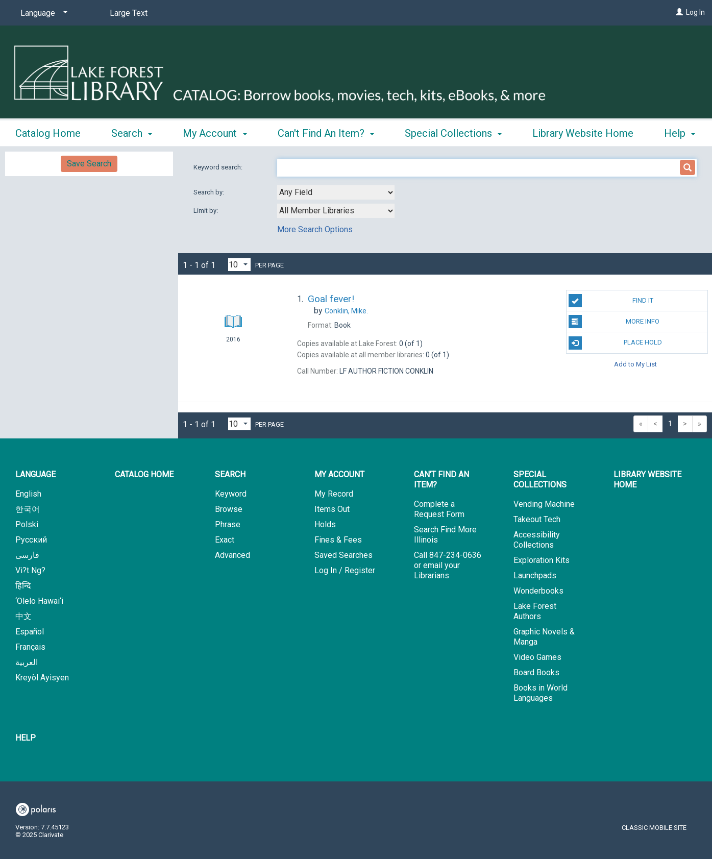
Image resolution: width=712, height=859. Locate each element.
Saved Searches (343, 555)
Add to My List (635, 364)
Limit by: (206, 210)
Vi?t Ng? (30, 570)
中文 (23, 616)
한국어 (27, 509)
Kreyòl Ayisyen (42, 677)
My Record (333, 494)
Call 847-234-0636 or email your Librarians (447, 565)
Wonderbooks (538, 591)
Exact (224, 540)
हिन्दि (23, 586)
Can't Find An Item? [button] (326, 132)
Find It (611, 300)
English (28, 494)
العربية (26, 662)
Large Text (129, 13)
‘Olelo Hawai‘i (39, 601)
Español (29, 631)
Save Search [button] (89, 163)
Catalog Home (48, 132)
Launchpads (534, 575)
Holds (325, 524)
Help (25, 738)
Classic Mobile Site (654, 827)
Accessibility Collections (536, 540)
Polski (26, 524)
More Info (614, 321)
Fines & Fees (338, 540)
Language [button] (35, 474)
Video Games (537, 657)
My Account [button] (215, 132)
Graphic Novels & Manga (544, 637)
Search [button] (131, 132)
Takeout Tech (536, 519)
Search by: (209, 192)
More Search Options (315, 229)
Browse (228, 509)
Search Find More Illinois (445, 535)
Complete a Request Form (439, 509)
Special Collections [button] (453, 132)
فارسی (27, 555)
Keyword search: (218, 167)
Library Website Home (647, 479)
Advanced (232, 555)
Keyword (231, 494)
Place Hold (615, 343)
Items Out (332, 509)
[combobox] (336, 192)
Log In (695, 12)
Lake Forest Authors (534, 611)
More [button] (552, 133)
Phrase (227, 524)
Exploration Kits (541, 560)
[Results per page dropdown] (239, 264)
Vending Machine (544, 504)
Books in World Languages (540, 693)
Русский (31, 540)
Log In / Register (344, 570)
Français (30, 647)
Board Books (536, 672)
